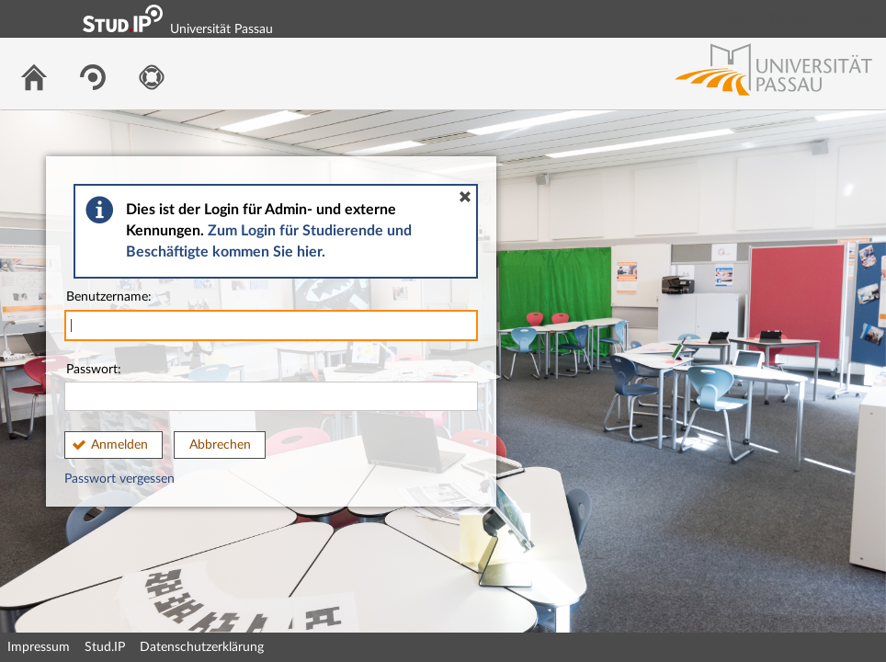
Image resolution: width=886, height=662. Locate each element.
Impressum (38, 647)
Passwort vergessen (119, 479)
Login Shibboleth (769, 18)
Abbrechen (220, 445)
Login (864, 18)
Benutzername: (271, 316)
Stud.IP (105, 647)
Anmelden (119, 445)
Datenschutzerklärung (202, 647)
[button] (465, 196)
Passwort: (271, 387)
